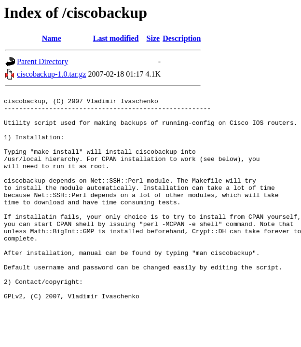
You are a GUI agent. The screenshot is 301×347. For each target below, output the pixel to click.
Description (182, 38)
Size (153, 38)
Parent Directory (42, 61)
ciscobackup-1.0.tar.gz (51, 74)
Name (51, 38)
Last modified (116, 38)
